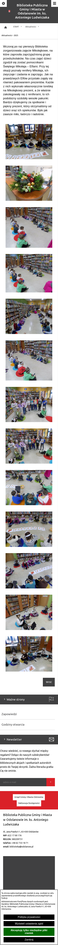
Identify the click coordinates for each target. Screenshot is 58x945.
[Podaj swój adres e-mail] (23, 782)
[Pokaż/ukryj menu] (54, 3)
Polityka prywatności (29, 917)
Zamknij (29, 939)
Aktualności (32, 27)
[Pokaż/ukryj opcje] (3, 3)
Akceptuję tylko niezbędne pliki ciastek (29, 931)
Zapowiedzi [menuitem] (9, 714)
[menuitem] (29, 797)
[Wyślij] (50, 782)
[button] (29, 158)
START (17, 27)
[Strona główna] (5, 27)
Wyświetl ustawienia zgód (29, 923)
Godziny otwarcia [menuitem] (13, 724)
